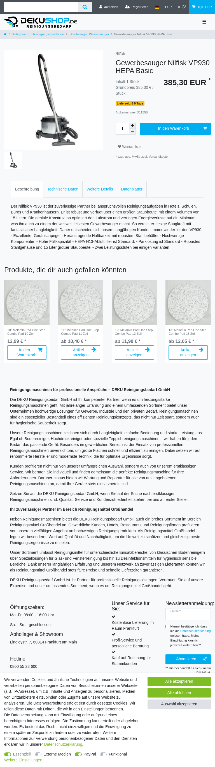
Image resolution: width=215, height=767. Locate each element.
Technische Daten (62, 189)
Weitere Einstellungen (23, 760)
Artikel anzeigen (84, 352)
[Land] (156, 7)
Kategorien (19, 34)
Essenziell (22, 754)
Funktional (118, 754)
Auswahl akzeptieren (179, 704)
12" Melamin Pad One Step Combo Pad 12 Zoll (134, 331)
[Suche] (85, 7)
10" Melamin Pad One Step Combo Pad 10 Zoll (26, 331)
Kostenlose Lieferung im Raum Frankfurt (133, 625)
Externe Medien (57, 754)
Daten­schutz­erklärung (63, 744)
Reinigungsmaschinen (48, 34)
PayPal (90, 754)
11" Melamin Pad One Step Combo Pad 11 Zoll (80, 331)
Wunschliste (129, 147)
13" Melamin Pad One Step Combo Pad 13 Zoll (187, 331)
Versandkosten (159, 156)
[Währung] (168, 7)
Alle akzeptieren (179, 681)
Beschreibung (27, 189)
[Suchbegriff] (41, 7)
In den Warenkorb (182, 128)
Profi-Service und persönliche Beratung (130, 643)
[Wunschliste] (182, 7)
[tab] (27, 189)
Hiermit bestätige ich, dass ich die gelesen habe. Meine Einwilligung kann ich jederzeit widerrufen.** (190, 636)
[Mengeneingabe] (122, 129)
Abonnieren (191, 659)
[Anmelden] (108, 7)
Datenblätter (131, 189)
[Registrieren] (136, 7)
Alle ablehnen (179, 693)
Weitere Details (100, 189)
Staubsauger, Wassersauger (89, 34)
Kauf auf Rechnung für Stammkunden (131, 661)
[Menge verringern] (132, 132)
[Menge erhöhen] (132, 126)
